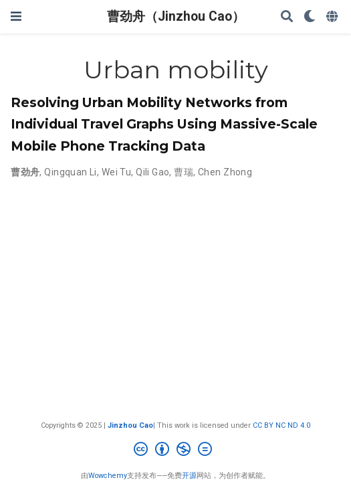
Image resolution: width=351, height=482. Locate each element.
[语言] (333, 17)
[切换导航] (16, 16)
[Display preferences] (310, 17)
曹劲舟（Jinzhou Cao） (176, 16)
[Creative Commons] (175, 451)
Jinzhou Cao (130, 425)
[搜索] (287, 17)
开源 (189, 475)
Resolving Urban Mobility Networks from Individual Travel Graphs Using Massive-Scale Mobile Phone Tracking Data (164, 123)
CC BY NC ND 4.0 (281, 425)
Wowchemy (107, 475)
